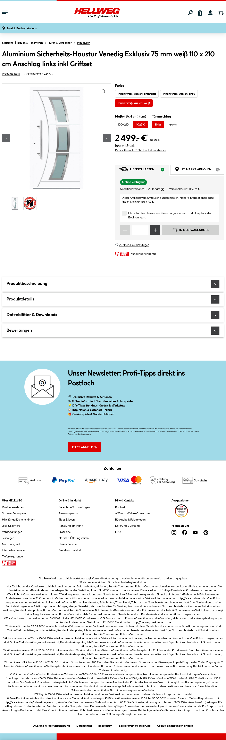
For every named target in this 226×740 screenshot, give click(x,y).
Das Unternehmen (13, 507)
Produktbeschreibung (113, 284)
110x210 (140, 124)
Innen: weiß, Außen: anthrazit (137, 93)
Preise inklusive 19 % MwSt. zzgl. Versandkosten (140, 150)
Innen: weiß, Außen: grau (179, 93)
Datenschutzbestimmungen (79, 434)
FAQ (118, 532)
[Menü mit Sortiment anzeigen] (5, 13)
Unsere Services (68, 544)
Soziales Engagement (15, 513)
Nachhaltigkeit (11, 544)
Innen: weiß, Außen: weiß (134, 103)
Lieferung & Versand (127, 526)
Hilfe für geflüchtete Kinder (18, 519)
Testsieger (8, 538)
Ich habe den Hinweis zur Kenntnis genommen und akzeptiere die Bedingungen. (169, 215)
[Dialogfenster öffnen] (162, 189)
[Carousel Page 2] (31, 203)
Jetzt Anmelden (85, 447)
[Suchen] (190, 12)
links (158, 124)
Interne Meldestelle (13, 550)
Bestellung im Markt (71, 550)
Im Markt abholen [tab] (199, 170)
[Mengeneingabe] (140, 230)
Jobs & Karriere (11, 526)
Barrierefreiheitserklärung (135, 725)
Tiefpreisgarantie (12, 556)
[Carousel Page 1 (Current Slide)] (15, 203)
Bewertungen (113, 331)
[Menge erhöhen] (155, 230)
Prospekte (65, 532)
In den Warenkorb (190, 230)
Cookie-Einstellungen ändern (175, 725)
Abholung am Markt (71, 526)
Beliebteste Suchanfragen (74, 507)
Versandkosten (101, 578)
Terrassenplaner (68, 513)
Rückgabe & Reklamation (130, 519)
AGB (150, 202)
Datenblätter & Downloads (113, 315)
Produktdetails (11, 74)
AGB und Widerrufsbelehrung (133, 513)
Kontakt (120, 507)
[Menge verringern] (125, 230)
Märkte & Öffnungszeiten (74, 538)
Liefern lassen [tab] (144, 170)
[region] (56, 147)
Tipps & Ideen (67, 519)
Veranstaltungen (12, 532)
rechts (173, 124)
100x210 (123, 124)
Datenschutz (84, 725)
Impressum (105, 725)
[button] (21, 28)
